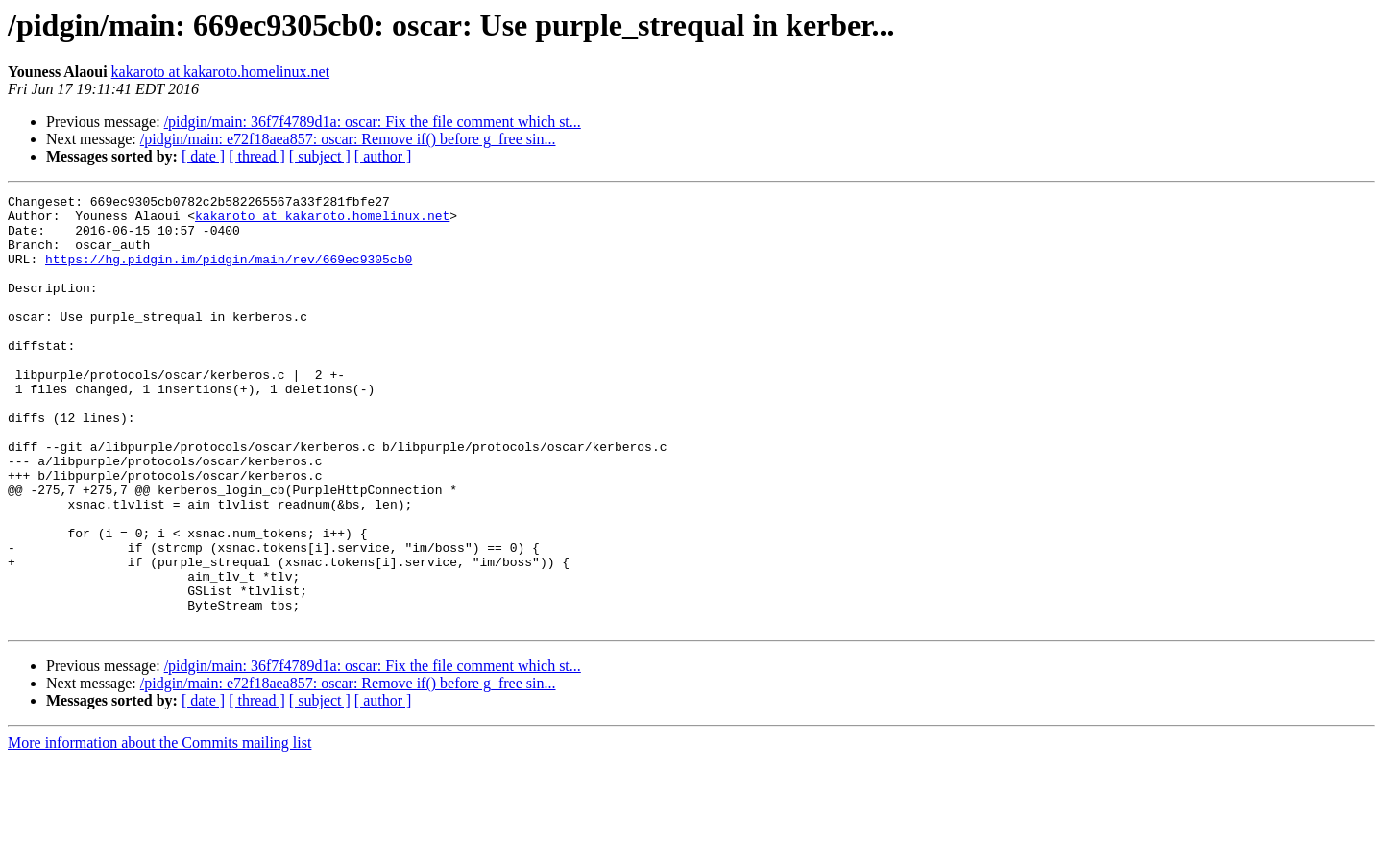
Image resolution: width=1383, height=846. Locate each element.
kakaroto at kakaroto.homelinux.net (220, 71)
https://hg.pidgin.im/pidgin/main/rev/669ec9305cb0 (228, 273)
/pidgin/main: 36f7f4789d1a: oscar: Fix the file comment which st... (372, 121)
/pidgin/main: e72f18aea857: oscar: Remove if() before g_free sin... (348, 139)
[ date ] (203, 156)
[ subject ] (320, 156)
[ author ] (383, 156)
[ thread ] (257, 156)
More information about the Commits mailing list (159, 829)
